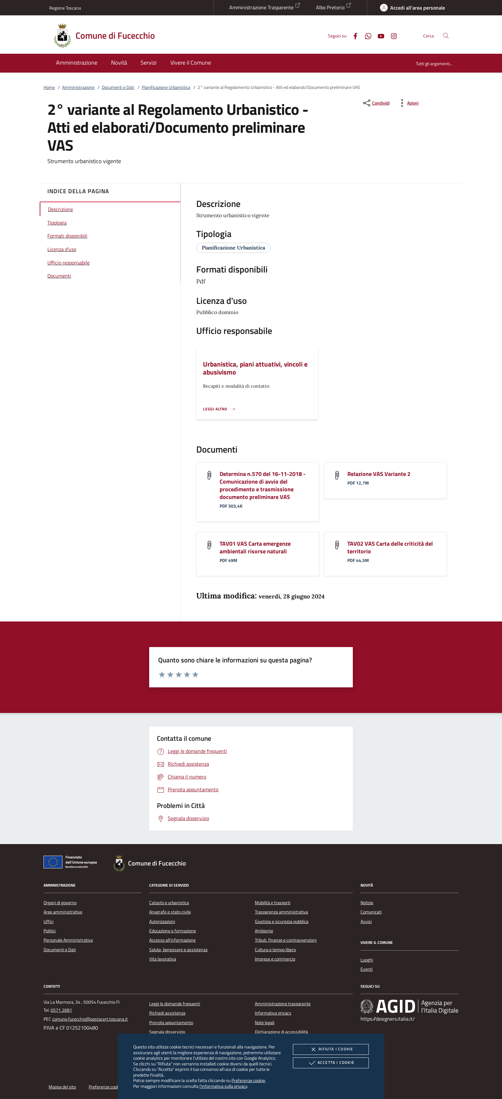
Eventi (366, 969)
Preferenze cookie (248, 1080)
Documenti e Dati (118, 87)
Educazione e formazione (172, 930)
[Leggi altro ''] (219, 409)
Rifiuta (330, 1049)
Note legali (264, 1022)
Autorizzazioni (162, 921)
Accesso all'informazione (172, 940)
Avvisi (366, 921)
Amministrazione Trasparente (265, 6)
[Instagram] (391, 35)
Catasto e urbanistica (169, 902)
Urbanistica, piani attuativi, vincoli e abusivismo (255, 368)
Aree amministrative (63, 911)
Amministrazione (78, 87)
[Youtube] (378, 35)
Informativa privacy (273, 1012)
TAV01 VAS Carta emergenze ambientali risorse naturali (255, 547)
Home (49, 87)
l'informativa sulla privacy (223, 1086)
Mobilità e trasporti (272, 902)
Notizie (366, 902)
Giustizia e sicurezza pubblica (281, 921)
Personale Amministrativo (68, 940)
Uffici (48, 921)
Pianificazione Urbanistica (166, 87)
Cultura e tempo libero (275, 949)
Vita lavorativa (162, 958)
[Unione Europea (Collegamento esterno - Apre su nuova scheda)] (72, 863)
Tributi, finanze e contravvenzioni (286, 940)
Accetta (330, 1063)
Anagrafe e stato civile (170, 911)
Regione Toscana (65, 7)
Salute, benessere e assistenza (178, 949)
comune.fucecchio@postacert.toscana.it (90, 1019)
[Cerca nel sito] (446, 36)
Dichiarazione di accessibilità (281, 1031)
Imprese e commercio (275, 958)
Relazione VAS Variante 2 (378, 474)
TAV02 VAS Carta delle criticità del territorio (390, 547)
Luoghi (366, 959)
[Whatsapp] (365, 35)
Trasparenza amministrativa (281, 911)
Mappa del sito (62, 1086)
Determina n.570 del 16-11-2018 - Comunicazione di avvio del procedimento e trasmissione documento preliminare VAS (262, 485)
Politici (50, 930)
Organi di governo (60, 902)
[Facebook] (352, 35)
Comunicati (371, 911)
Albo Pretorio (334, 6)
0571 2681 (61, 1010)
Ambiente (264, 930)
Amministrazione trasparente (283, 1003)
